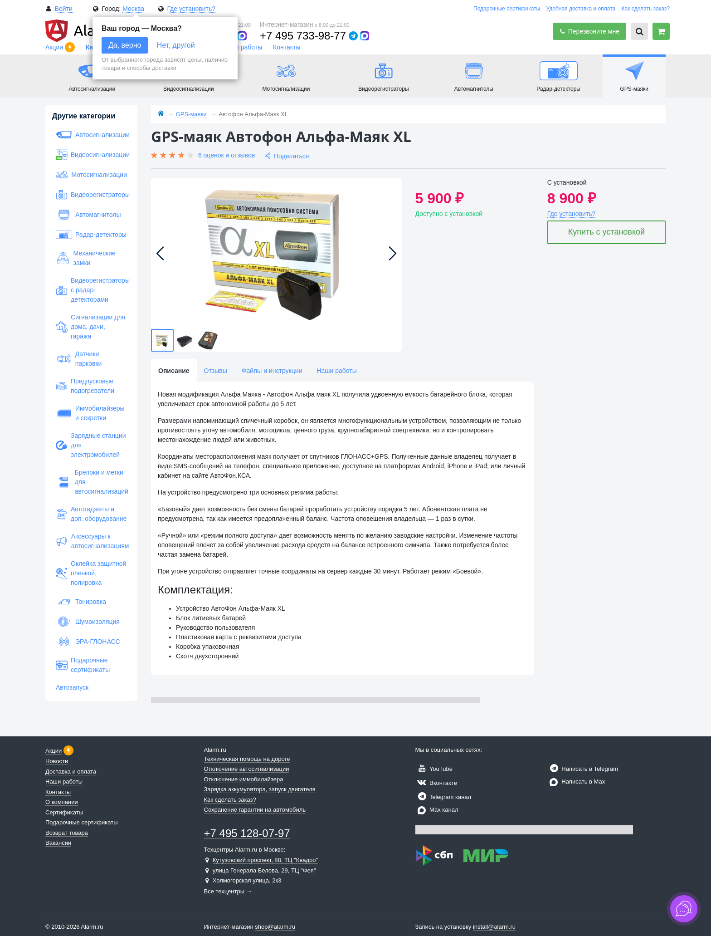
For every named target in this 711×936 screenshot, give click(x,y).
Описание (174, 370)
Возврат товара (66, 832)
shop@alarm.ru (275, 926)
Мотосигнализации (91, 175)
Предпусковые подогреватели (85, 385)
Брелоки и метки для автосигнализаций (91, 482)
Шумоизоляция (88, 621)
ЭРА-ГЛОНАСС (88, 641)
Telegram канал (443, 797)
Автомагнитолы (88, 215)
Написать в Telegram (582, 768)
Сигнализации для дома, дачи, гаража (90, 327)
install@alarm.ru (494, 926)
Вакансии (58, 842)
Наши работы (242, 47)
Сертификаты (64, 812)
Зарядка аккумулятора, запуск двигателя (260, 789)
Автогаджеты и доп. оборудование (91, 513)
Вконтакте (436, 782)
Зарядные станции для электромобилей (91, 445)
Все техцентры (224, 891)
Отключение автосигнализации (246, 768)
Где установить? (191, 8)
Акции (55, 47)
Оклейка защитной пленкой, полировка (91, 573)
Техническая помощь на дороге (247, 758)
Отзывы (215, 370)
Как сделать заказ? (646, 8)
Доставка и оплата (70, 771)
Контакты (286, 47)
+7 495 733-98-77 (303, 35)
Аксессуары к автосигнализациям (91, 541)
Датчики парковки (79, 358)
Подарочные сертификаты (506, 8)
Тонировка (81, 602)
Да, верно (124, 45)
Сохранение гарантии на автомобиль (255, 809)
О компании (61, 802)
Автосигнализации (91, 135)
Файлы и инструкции (272, 370)
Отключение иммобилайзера (243, 779)
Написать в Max (576, 781)
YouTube (434, 768)
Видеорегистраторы (91, 195)
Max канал (436, 809)
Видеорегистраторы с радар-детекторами (91, 290)
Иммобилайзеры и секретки (90, 413)
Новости (56, 761)
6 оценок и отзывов (226, 155)
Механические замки (86, 258)
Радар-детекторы (91, 234)
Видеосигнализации (91, 155)
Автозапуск (72, 687)
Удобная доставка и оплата (581, 8)
